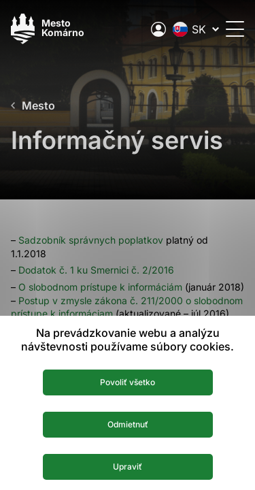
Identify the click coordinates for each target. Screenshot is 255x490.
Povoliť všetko (127, 382)
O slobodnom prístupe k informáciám (100, 287)
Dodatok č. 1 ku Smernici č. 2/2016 (96, 270)
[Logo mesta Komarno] (47, 29)
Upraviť (127, 466)
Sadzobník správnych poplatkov (90, 240)
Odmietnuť (127, 424)
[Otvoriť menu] (235, 29)
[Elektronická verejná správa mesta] (158, 29)
